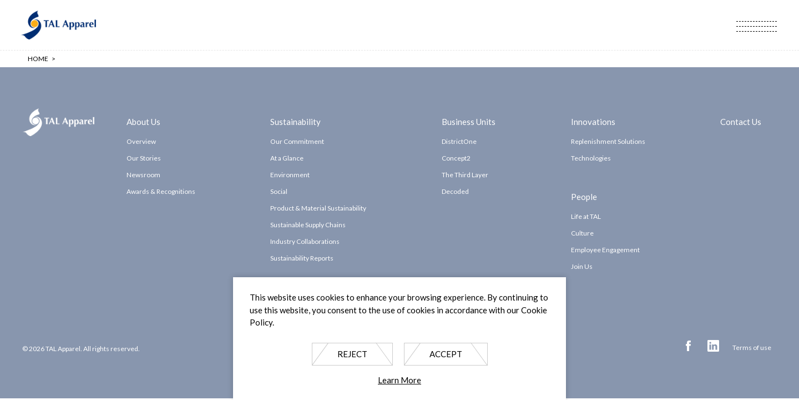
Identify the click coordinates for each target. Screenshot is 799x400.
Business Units (468, 121)
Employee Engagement (605, 250)
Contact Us (740, 121)
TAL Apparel (58, 25)
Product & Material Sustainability (318, 208)
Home (38, 58)
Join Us (582, 266)
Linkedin (713, 346)
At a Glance (287, 158)
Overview (141, 141)
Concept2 (456, 158)
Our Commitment (297, 141)
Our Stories (144, 158)
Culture (582, 233)
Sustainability (295, 121)
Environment (290, 175)
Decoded (455, 191)
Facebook (688, 346)
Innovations (593, 121)
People (584, 196)
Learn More (399, 380)
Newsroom (143, 175)
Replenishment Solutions (608, 141)
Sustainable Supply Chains (308, 225)
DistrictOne (459, 141)
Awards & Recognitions (161, 191)
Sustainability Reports (301, 258)
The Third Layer (465, 175)
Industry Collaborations (305, 241)
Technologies (591, 158)
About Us (143, 121)
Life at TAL (586, 216)
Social (278, 191)
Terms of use (751, 347)
